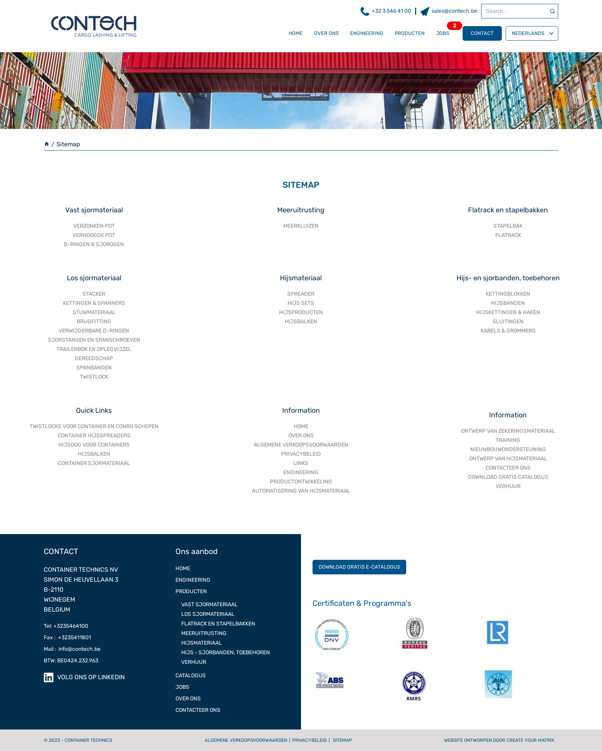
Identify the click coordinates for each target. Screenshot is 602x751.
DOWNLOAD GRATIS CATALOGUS (508, 477)
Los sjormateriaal (94, 278)
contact (482, 33)
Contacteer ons (197, 710)
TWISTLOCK (94, 377)
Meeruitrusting (300, 210)
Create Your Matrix (530, 740)
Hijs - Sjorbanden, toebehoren (225, 652)
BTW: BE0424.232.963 (71, 660)
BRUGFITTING (94, 321)
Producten (410, 33)
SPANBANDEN (94, 367)
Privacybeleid (309, 740)
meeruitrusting (204, 633)
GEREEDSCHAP (94, 358)
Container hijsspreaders (94, 435)
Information (301, 410)
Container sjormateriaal (94, 463)
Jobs (442, 33)
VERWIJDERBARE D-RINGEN (94, 331)
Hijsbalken (94, 454)
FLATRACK (508, 235)
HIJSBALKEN (301, 321)
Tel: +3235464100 (66, 626)
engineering (300, 472)
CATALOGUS (190, 675)
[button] (532, 33)
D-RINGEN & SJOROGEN (94, 244)
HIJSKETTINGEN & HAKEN (508, 312)
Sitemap (342, 740)
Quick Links (94, 410)
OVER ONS (326, 33)
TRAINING (508, 440)
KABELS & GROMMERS (508, 331)
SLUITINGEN (508, 321)
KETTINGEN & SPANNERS (94, 303)
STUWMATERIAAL (94, 312)
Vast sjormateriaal (94, 210)
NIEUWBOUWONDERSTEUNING (508, 449)
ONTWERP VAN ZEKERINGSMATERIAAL (508, 431)
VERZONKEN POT (94, 226)
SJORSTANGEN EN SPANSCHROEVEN (94, 340)
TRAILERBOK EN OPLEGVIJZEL (93, 349)
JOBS (182, 687)
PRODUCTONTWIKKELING (301, 481)
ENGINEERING (366, 33)
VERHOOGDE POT (94, 235)
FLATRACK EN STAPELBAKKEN (218, 623)
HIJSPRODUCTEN (301, 312)
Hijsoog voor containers (94, 445)
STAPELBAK (508, 226)
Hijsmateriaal (301, 278)
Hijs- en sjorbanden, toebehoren (508, 278)
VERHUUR (508, 486)
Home (296, 33)
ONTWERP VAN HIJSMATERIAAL (508, 458)
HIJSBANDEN (508, 303)
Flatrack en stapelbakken (508, 210)
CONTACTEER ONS (508, 468)
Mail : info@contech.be (72, 649)
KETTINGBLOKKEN (508, 294)
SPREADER (300, 294)
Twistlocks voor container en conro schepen (94, 426)
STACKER (94, 294)
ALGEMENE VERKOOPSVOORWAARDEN (301, 445)
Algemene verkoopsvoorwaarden (246, 740)
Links (300, 463)
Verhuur (193, 662)
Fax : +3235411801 (67, 637)
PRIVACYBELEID (301, 454)
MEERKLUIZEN (301, 226)
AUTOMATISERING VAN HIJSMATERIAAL (301, 491)
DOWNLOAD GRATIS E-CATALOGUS (359, 567)
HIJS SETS (301, 303)
